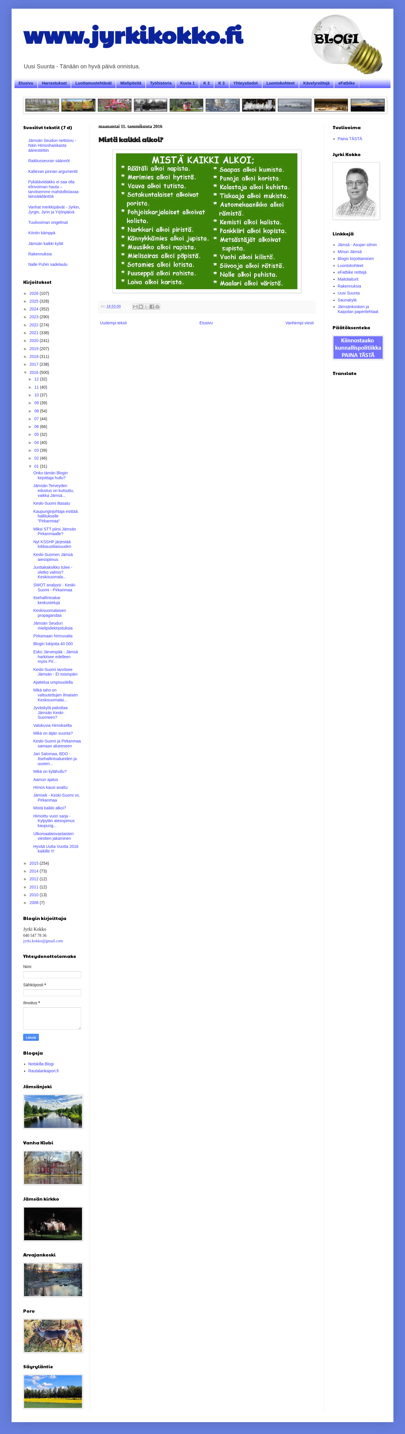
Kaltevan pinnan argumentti (53, 171)
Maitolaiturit (348, 279)
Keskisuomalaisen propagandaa (49, 613)
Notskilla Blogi (41, 1064)
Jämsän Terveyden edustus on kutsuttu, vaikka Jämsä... (53, 490)
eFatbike (346, 83)
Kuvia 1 (187, 83)
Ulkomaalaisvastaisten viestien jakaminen (53, 836)
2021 (35, 332)
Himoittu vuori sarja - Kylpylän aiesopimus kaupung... (54, 821)
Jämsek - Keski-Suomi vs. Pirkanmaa (56, 797)
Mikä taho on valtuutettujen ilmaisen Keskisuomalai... (55, 695)
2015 (35, 863)
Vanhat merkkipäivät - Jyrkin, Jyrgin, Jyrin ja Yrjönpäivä (54, 209)
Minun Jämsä (350, 251)
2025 (35, 301)
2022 (35, 325)
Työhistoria (161, 83)
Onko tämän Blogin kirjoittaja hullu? (50, 475)
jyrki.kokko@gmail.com (43, 941)
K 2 (206, 83)
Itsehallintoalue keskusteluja (46, 600)
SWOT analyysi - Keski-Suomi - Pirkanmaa (54, 587)
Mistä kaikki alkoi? (49, 808)
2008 (35, 902)
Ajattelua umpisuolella (53, 682)
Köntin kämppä (41, 233)
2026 (35, 293)
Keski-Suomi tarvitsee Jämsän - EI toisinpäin (55, 672)
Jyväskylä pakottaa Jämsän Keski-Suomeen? (50, 712)
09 (37, 402)
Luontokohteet (281, 83)
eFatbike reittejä (352, 272)
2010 (35, 894)
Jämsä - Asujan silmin (357, 244)
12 (37, 379)
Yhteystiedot (245, 83)
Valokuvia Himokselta (52, 725)
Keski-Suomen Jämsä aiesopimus (53, 557)
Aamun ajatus (45, 779)
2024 (35, 309)
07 (37, 418)
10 (37, 395)
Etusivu (26, 83)
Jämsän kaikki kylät (45, 243)
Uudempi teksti (113, 323)
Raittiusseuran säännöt (49, 160)
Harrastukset (54, 83)
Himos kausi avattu (50, 787)
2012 (35, 879)
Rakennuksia (40, 254)
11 (37, 387)
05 (37, 434)
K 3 (221, 83)
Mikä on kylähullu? (50, 771)
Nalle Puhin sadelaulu (48, 264)
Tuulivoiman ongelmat (48, 222)
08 (37, 411)
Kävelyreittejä (316, 83)
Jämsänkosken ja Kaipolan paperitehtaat (358, 309)
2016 (35, 372)
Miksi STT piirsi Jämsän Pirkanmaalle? (54, 531)
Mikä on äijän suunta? (53, 733)
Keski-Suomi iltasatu (51, 503)
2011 (35, 887)
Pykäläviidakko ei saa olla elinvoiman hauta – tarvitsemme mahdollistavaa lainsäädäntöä (53, 189)
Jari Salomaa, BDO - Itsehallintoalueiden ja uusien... (55, 758)
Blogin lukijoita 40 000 (53, 643)
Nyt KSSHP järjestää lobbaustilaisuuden (52, 544)
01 (37, 466)
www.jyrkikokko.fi (132, 34)
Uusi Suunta (349, 293)
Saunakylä (347, 300)
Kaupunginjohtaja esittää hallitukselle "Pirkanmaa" (55, 516)
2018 (35, 356)
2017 (35, 364)
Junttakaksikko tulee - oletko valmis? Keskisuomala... (52, 572)
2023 (35, 316)
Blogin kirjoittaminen (356, 258)
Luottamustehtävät (93, 83)
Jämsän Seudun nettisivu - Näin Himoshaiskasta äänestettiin (52, 145)
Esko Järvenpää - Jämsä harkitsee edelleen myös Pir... (55, 657)
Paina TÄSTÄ (350, 138)
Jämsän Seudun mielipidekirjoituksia (53, 625)
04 (37, 442)
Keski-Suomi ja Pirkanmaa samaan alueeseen (57, 743)
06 (37, 426)
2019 (35, 348)
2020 (35, 340)
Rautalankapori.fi (43, 1071)
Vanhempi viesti (299, 323)
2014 (35, 871)
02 (37, 458)
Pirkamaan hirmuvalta (52, 636)
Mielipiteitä (130, 83)
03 (37, 450)
